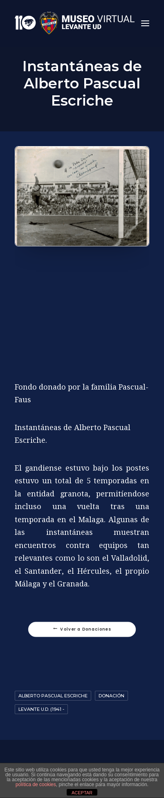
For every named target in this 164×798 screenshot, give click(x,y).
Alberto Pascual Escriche (53, 696)
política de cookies (36, 784)
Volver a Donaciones (82, 629)
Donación (111, 696)
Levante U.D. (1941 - (41, 709)
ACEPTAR (82, 792)
